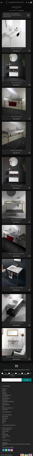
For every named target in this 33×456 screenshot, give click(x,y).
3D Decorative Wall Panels (8, 401)
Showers (4, 390)
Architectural (5, 400)
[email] (16, 379)
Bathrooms (15, 10)
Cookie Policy (5, 416)
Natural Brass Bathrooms (7, 407)
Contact (4, 437)
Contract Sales (5, 431)
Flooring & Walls (5, 404)
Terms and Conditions (7, 414)
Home (10, 10)
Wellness (4, 392)
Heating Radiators (6, 398)
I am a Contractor (19, 374)
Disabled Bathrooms (6, 395)
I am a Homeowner (5, 374)
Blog (3, 422)
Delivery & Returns (6, 436)
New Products (5, 409)
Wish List (4, 419)
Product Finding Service (7, 428)
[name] (6, 379)
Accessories (4, 403)
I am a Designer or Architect (12, 374)
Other (30, 373)
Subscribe (26, 380)
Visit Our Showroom (6, 429)
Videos (3, 432)
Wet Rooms (4, 393)
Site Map (4, 421)
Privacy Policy (5, 418)
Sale (3, 406)
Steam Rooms (5, 396)
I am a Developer (25, 374)
